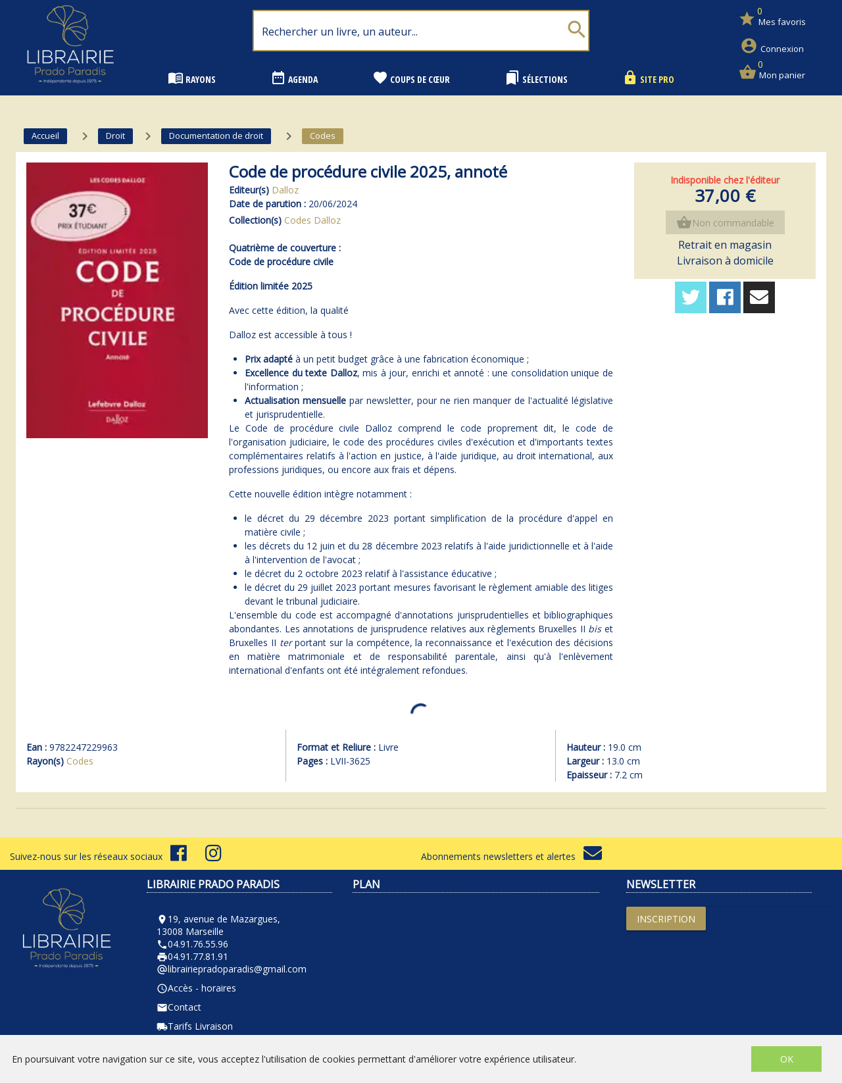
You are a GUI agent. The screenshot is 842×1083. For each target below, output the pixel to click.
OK (786, 1059)
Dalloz (285, 190)
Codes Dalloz (312, 220)
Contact (179, 1007)
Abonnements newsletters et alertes (511, 856)
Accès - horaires (196, 988)
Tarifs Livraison (195, 1026)
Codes (79, 761)
